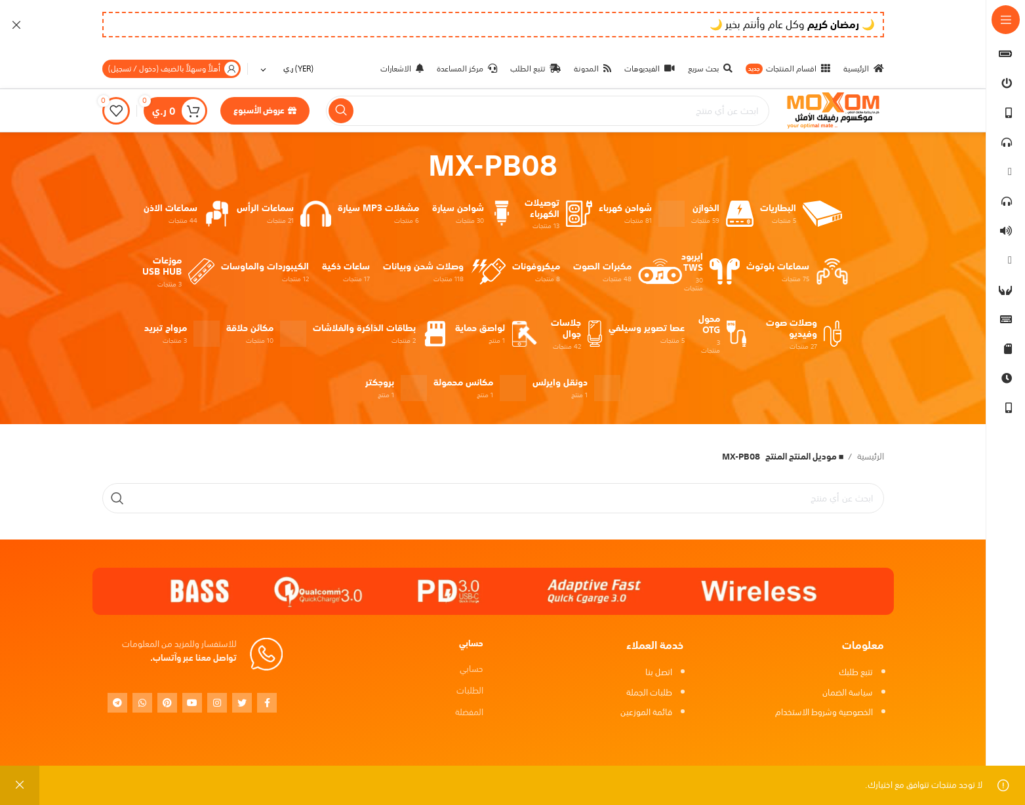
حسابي (471, 669)
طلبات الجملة (649, 692)
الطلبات (469, 690)
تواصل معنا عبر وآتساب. (193, 658)
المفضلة (469, 712)
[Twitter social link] (242, 703)
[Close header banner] (16, 24)
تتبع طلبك (856, 672)
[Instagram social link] (217, 703)
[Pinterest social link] (167, 703)
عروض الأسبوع (264, 110)
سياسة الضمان (847, 692)
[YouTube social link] (192, 703)
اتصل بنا (658, 672)
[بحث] (547, 111)
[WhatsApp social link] (142, 703)
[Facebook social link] (267, 703)
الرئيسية (869, 457)
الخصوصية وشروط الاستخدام (824, 712)
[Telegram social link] (117, 703)
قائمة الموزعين (646, 712)
